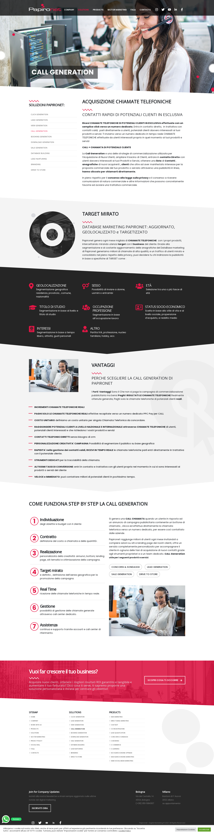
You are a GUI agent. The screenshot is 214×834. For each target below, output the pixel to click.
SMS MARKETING (117, 717)
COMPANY (69, 9)
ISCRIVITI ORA (40, 808)
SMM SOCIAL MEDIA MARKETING (122, 761)
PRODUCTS (98, 9)
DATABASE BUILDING (40, 153)
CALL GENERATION (39, 131)
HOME (33, 717)
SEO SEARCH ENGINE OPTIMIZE (121, 753)
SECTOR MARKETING (117, 9)
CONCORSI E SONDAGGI (119, 737)
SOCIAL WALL (35, 745)
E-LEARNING (115, 749)
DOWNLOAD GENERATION (42, 142)
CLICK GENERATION (39, 114)
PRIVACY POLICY (36, 741)
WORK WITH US (36, 725)
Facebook (60, 823)
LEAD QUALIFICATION (118, 733)
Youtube (47, 823)
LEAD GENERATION (39, 120)
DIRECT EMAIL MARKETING (120, 721)
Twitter (40, 823)
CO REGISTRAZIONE (118, 729)
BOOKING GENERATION (41, 136)
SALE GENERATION (39, 147)
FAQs (133, 9)
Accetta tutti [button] (204, 829)
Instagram (33, 823)
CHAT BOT (114, 725)
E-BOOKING (115, 741)
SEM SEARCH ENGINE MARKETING (122, 757)
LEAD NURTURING (39, 159)
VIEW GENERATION (39, 125)
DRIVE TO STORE (38, 170)
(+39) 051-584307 (145, 803)
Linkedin (53, 823)
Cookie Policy (124, 830)
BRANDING (36, 164)
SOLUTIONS (83, 9)
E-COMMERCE (116, 745)
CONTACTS (145, 9)
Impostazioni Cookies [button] (186, 829)
